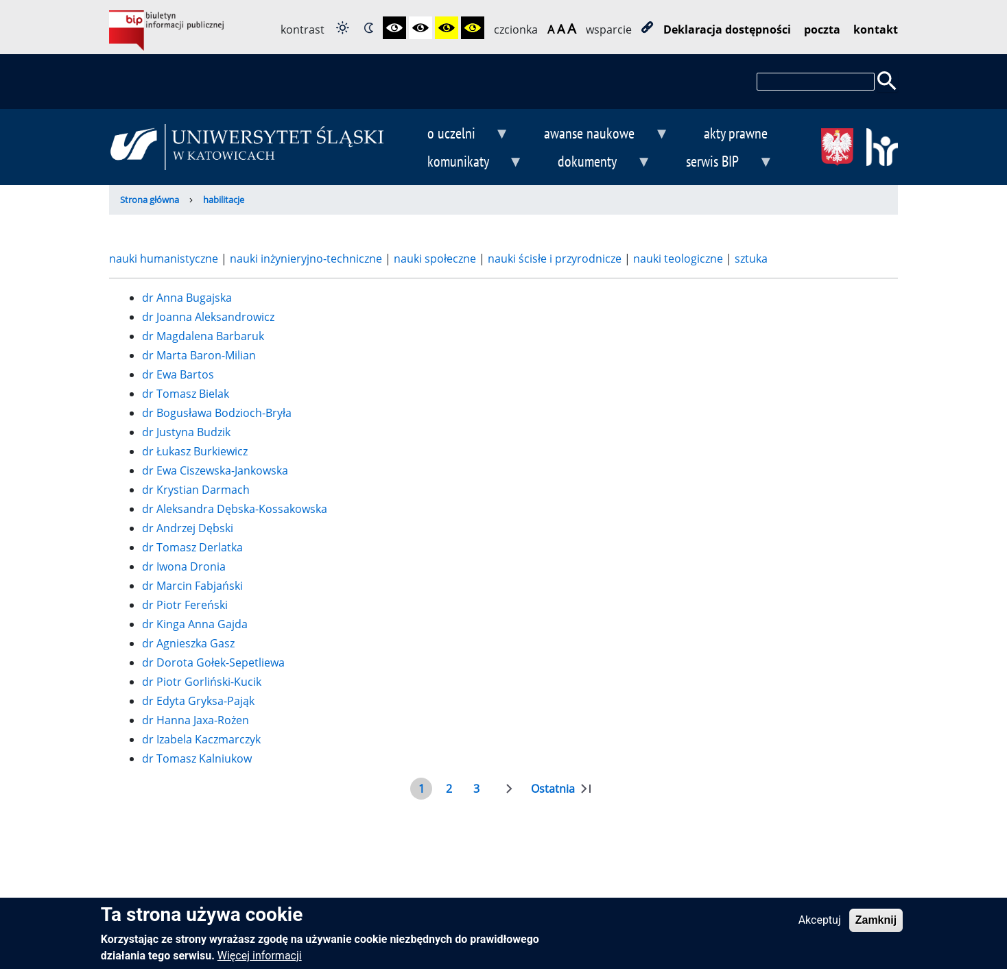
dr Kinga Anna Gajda (195, 624)
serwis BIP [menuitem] (718, 163)
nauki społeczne (436, 258)
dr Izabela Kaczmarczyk (201, 739)
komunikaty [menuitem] (463, 163)
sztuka (750, 258)
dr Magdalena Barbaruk (203, 336)
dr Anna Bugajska (187, 297)
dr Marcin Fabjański (192, 585)
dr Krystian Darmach (196, 489)
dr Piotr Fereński (185, 604)
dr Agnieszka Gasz (188, 643)
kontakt (875, 29)
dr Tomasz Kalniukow (197, 758)
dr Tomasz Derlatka (192, 547)
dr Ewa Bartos (178, 374)
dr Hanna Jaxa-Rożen (195, 720)
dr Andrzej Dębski (187, 528)
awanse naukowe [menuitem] (595, 135)
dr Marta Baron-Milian (199, 355)
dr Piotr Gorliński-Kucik (201, 681)
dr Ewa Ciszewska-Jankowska (215, 470)
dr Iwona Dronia (184, 566)
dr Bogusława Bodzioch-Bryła (217, 412)
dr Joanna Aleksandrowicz (208, 316)
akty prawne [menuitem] (736, 133)
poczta (822, 29)
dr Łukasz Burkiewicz (195, 451)
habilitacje (223, 199)
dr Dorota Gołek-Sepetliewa (213, 662)
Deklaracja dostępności (727, 29)
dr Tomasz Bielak (185, 393)
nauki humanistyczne (165, 258)
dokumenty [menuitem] (593, 163)
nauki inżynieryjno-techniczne (307, 258)
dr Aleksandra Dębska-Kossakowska (234, 508)
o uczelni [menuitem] (457, 135)
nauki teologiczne (679, 258)
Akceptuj (819, 925)
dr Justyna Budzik (186, 432)
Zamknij (876, 925)
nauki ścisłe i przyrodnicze (556, 258)
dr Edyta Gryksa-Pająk (198, 700)
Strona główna (149, 199)
